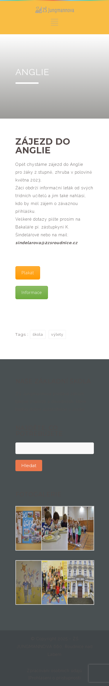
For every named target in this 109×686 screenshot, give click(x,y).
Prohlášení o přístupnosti (55, 678)
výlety (57, 334)
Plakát (28, 273)
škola (38, 334)
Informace (32, 292)
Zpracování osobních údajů (54, 670)
